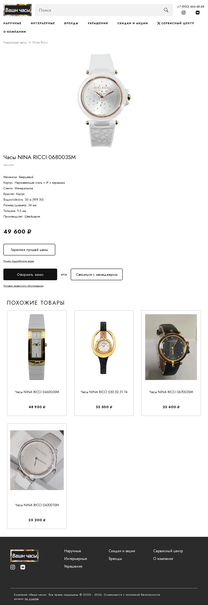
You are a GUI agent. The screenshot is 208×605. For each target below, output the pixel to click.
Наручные (12, 23)
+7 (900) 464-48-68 (190, 6)
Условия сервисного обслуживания (23, 286)
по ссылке (32, 599)
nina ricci (40, 42)
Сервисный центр (175, 23)
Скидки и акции (132, 23)
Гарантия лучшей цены (29, 249)
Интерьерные (43, 23)
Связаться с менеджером (96, 273)
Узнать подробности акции (18, 261)
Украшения (98, 23)
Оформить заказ (30, 274)
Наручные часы (14, 42)
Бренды (71, 23)
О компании (14, 32)
